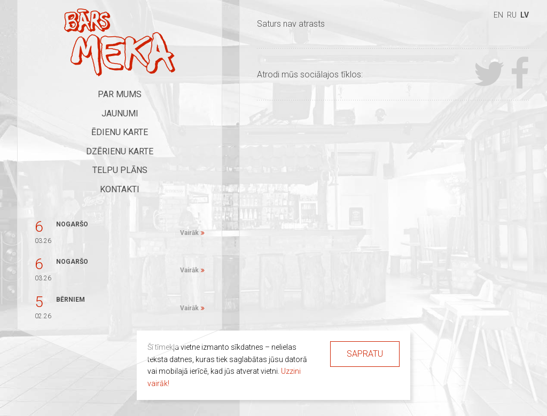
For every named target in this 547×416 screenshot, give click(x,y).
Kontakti (119, 189)
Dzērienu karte (119, 151)
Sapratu (365, 354)
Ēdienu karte (119, 132)
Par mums (120, 94)
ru (512, 15)
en (498, 15)
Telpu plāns (119, 170)
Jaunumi (119, 113)
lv (524, 15)
